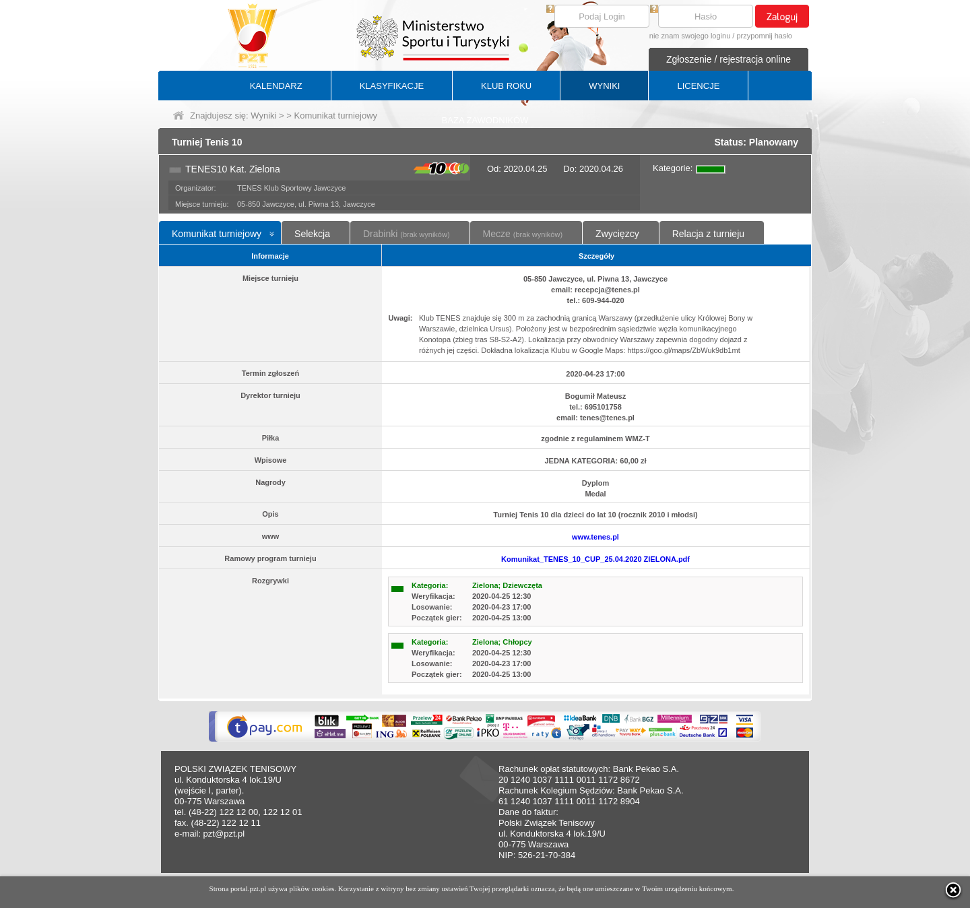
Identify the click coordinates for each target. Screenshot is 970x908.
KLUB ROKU (506, 86)
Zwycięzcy (617, 233)
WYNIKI (604, 86)
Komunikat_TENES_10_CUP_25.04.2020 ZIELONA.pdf (595, 559)
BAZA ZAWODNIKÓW (485, 120)
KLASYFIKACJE (392, 86)
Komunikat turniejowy (216, 233)
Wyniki (263, 115)
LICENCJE (698, 86)
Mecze (522, 233)
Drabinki (406, 233)
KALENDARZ (276, 86)
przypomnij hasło (764, 36)
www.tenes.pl (595, 537)
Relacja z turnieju (708, 233)
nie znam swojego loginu (689, 36)
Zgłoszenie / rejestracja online (728, 59)
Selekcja (312, 233)
